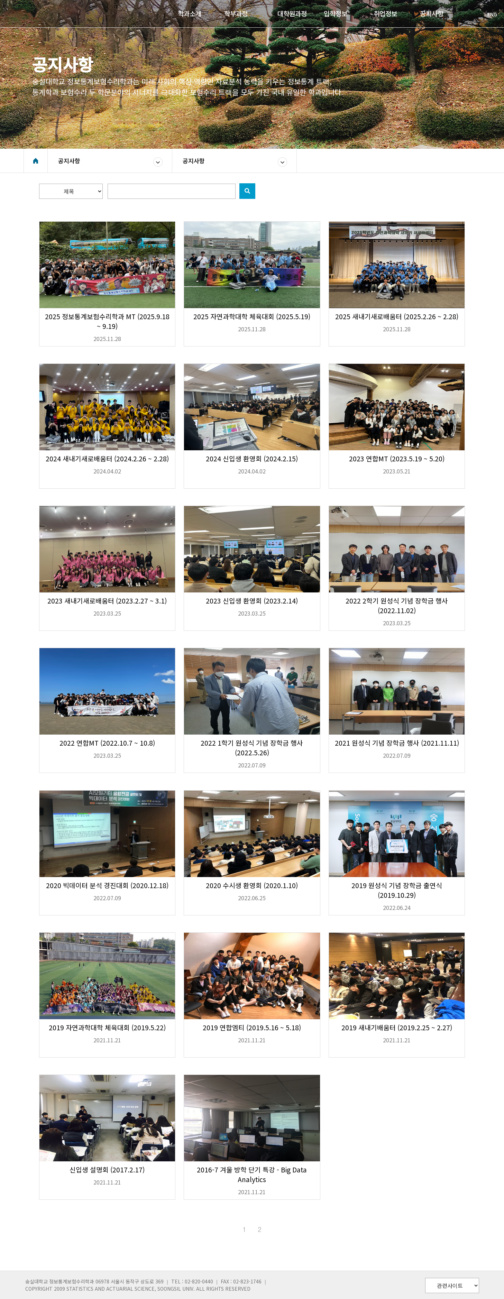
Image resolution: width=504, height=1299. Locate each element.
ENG (488, 14)
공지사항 (69, 160)
